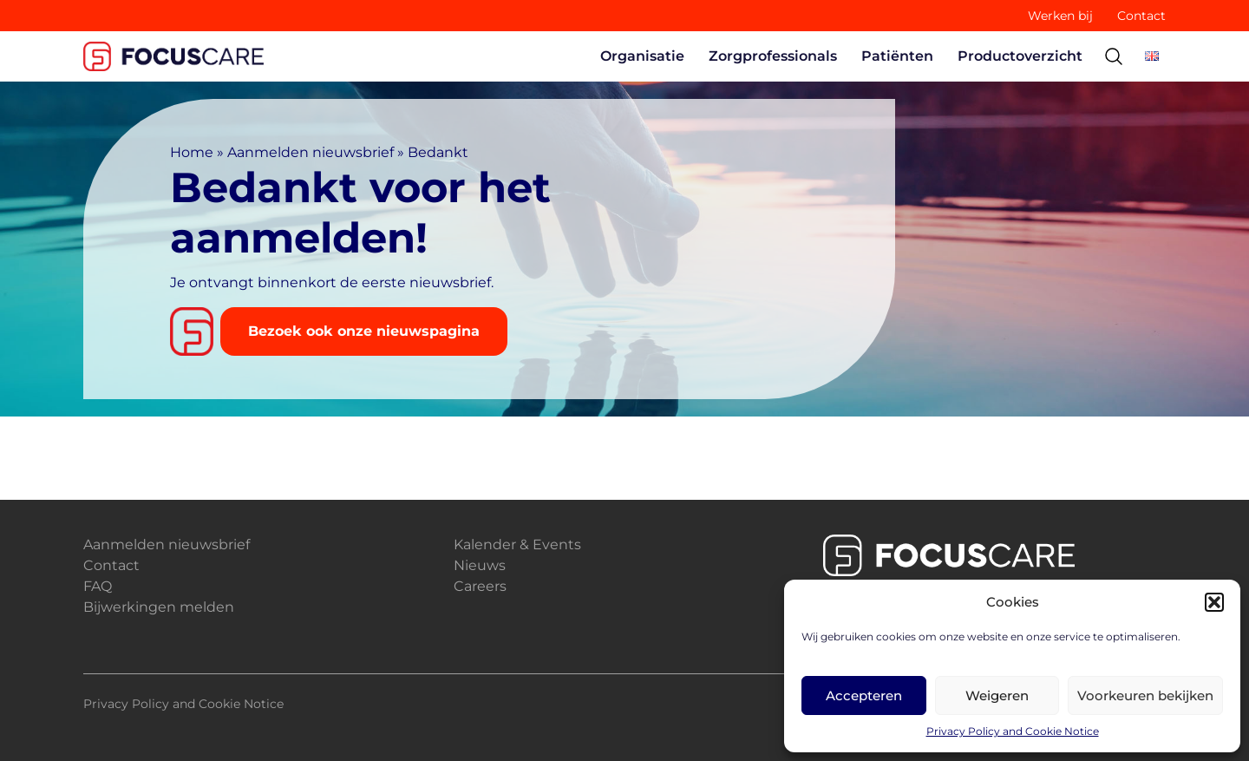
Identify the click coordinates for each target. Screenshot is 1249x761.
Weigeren (997, 695)
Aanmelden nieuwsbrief (310, 152)
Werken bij (1060, 15)
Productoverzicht (1020, 56)
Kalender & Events (517, 544)
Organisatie (642, 56)
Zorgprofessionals (773, 56)
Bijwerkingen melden (158, 607)
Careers (480, 586)
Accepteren (864, 695)
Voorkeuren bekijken (1145, 695)
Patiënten (897, 56)
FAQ (97, 586)
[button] (1214, 602)
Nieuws (480, 565)
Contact (1141, 15)
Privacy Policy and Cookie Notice (1012, 731)
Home (191, 152)
